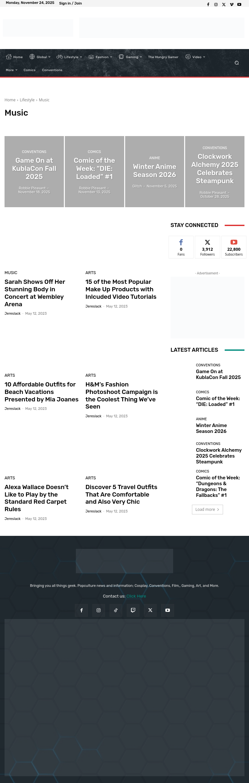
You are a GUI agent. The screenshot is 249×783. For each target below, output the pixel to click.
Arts (90, 273)
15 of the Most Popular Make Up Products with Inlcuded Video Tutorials (122, 288)
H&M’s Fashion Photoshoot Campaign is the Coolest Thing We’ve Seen (121, 381)
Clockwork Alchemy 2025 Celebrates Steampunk (217, 455)
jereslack (12, 304)
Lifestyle (27, 100)
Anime (154, 160)
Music (10, 273)
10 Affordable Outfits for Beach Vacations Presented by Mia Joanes (41, 381)
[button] (237, 63)
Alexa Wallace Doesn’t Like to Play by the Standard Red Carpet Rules (42, 474)
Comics (94, 158)
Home (10, 100)
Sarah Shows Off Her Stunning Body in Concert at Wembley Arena (42, 288)
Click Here (136, 569)
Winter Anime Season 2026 (219, 428)
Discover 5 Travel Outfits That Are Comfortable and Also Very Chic (120, 474)
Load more (208, 504)
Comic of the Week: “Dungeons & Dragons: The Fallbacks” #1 (219, 482)
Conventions (34, 158)
